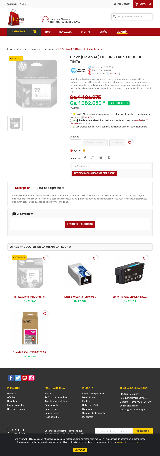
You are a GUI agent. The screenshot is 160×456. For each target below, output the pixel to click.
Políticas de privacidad (56, 397)
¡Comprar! (117, 142)
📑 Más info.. (113, 73)
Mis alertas (87, 417)
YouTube (24, 378)
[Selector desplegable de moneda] (17, 4)
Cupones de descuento (93, 413)
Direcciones (88, 409)
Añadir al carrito (95, 142)
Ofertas (11, 397)
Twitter (18, 378)
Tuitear (101, 158)
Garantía (11, 393)
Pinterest (109, 158)
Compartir (85, 158)
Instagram (31, 378)
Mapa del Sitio (52, 417)
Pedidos (86, 401)
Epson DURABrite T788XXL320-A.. (30, 352)
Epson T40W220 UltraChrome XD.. (130, 297)
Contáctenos (51, 413)
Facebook (11, 378)
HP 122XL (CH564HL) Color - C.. (29, 297)
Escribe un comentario (80, 224)
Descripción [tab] (22, 188)
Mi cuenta (87, 388)
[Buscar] (132, 16)
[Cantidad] (73, 142)
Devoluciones (89, 397)
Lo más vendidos (15, 405)
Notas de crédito (90, 405)
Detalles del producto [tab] (50, 188)
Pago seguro (51, 409)
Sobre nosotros (52, 405)
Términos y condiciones (56, 401)
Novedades (13, 401)
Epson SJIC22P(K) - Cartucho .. (80, 297)
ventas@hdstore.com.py (132, 409)
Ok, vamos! (80, 450)
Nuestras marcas (16, 409)
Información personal (93, 393)
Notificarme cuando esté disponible (94, 173)
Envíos (48, 393)
